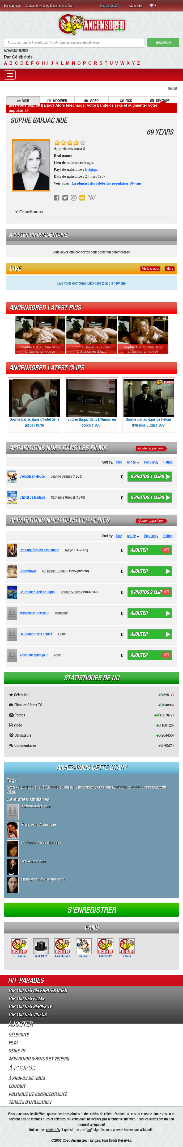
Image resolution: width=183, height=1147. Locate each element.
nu (89, 1130)
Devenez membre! (62, 5)
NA (67, 550)
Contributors (31, 212)
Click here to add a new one (106, 283)
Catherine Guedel (63, 497)
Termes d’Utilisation (29, 1102)
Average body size (22, 787)
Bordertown (28, 571)
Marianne (61, 613)
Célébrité (18, 1034)
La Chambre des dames (36, 634)
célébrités (53, 1130)
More (170, 268)
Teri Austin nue (33, 861)
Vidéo (91, 101)
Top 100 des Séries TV (30, 1007)
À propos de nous (26, 1078)
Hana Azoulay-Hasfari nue (43, 879)
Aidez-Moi (136, 5)
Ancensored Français (85, 1140)
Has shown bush (90, 787)
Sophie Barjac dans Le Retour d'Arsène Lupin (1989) (149, 403)
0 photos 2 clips (147, 592)
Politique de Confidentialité (37, 1094)
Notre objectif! (109, 5)
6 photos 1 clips (147, 476)
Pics (126, 101)
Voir (23, 101)
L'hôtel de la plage (32, 497)
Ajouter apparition (150, 448)
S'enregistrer (91, 910)
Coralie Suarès (70, 592)
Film (12, 1042)
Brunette (67, 787)
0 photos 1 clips (147, 497)
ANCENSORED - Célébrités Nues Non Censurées (91, 24)
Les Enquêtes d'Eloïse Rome (39, 550)
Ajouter (138, 550)
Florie (62, 634)
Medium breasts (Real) (147, 787)
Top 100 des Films (26, 999)
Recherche (163, 42)
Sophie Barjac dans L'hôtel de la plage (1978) (34, 403)
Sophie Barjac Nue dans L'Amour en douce (40, 349)
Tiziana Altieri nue (35, 806)
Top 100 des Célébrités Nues (37, 991)
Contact (16, 1086)
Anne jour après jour (34, 655)
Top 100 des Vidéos (27, 1014)
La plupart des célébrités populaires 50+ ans (106, 183)
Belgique (92, 170)
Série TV (16, 1050)
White (11, 792)
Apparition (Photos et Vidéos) (38, 1058)
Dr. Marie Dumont (54, 571)
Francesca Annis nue (38, 824)
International (116, 787)
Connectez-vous (35, 5)
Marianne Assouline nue (41, 843)
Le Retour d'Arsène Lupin (37, 592)
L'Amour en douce (32, 476)
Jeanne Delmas (61, 476)
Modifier (57, 101)
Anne (57, 655)
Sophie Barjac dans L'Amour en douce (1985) (91, 403)
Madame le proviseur (34, 613)
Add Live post (150, 268)
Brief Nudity (48, 787)
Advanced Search (16, 50)
